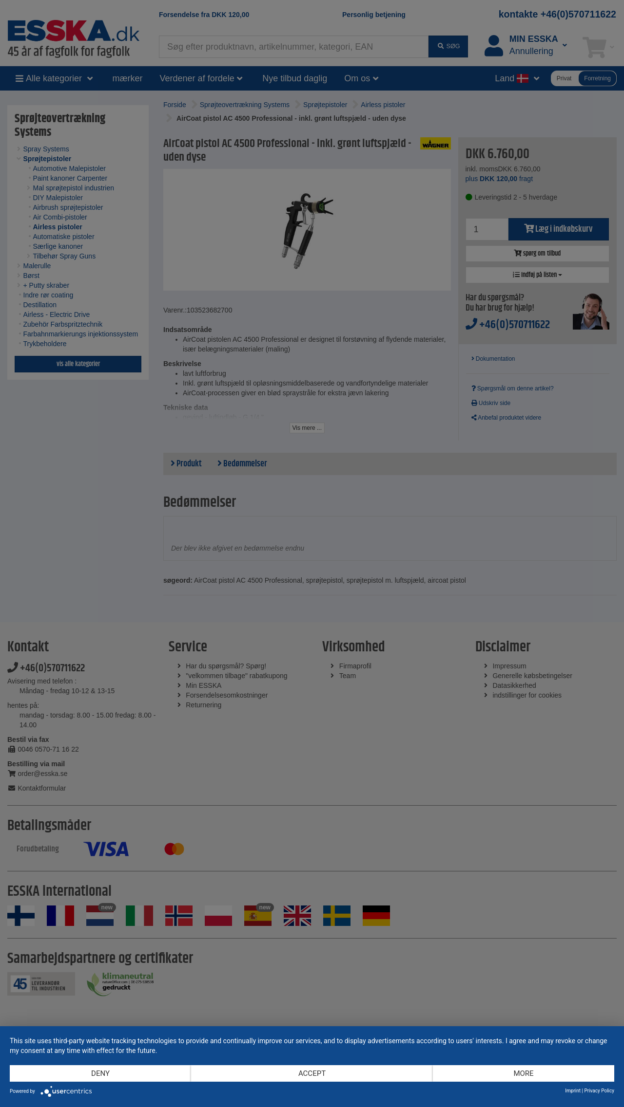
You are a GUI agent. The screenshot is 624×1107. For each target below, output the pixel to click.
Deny (100, 1073)
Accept (312, 1073)
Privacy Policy (599, 1090)
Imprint (573, 1090)
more (523, 1073)
